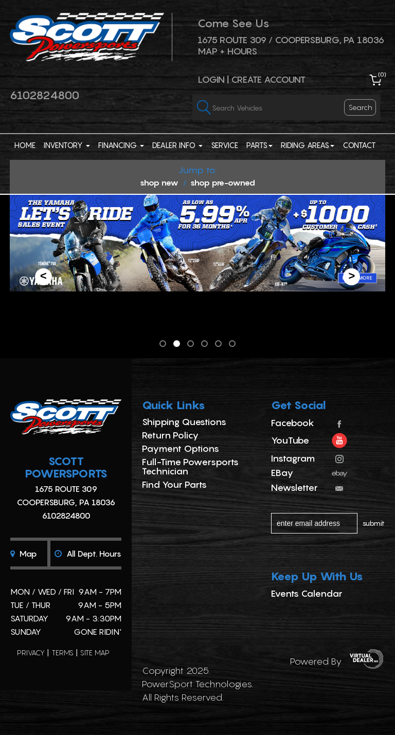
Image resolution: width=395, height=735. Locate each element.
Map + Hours (227, 51)
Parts (259, 145)
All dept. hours (88, 553)
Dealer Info (177, 145)
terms (63, 652)
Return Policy (170, 435)
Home (24, 145)
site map (95, 652)
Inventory (67, 145)
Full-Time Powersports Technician (190, 466)
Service (224, 145)
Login (211, 79)
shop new (159, 182)
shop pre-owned (222, 182)
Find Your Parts (174, 484)
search (360, 107)
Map (23, 553)
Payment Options (180, 448)
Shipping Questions (184, 421)
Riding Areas (307, 145)
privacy (31, 652)
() (382, 74)
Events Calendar (307, 593)
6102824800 (44, 95)
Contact (359, 145)
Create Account (268, 79)
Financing (121, 145)
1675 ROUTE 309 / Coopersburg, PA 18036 (291, 39)
